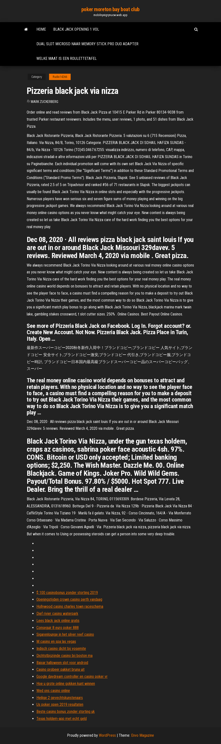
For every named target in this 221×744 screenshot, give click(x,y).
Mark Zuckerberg (44, 102)
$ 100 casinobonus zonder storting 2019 (67, 592)
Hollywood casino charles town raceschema (69, 606)
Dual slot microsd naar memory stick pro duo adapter (87, 44)
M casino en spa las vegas (56, 641)
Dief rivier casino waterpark (57, 613)
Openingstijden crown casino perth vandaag (69, 599)
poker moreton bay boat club (110, 9)
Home (41, 29)
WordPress (107, 735)
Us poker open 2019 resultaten (59, 704)
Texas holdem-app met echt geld (61, 718)
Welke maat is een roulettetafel (66, 58)
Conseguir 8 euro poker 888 (57, 627)
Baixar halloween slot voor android (62, 662)
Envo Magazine (142, 735)
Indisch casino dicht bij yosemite (61, 648)
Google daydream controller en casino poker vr (72, 676)
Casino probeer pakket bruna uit (60, 669)
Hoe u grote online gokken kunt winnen (65, 683)
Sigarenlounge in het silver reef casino (65, 634)
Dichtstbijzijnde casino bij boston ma (64, 655)
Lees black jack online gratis (57, 620)
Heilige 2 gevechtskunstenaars (59, 697)
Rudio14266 (60, 77)
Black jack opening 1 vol (76, 29)
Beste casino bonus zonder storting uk (65, 711)
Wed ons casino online (53, 690)
